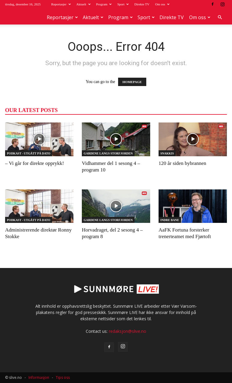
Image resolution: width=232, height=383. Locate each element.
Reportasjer (61, 4)
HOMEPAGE (132, 82)
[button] (220, 17)
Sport (123, 4)
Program (104, 4)
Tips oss (63, 377)
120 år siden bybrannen (182, 163)
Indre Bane (169, 220)
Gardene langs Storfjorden (108, 153)
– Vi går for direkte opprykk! (34, 163)
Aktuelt (83, 4)
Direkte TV (141, 4)
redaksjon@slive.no (127, 331)
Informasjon (38, 377)
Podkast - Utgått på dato (28, 153)
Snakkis (167, 153)
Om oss (162, 4)
